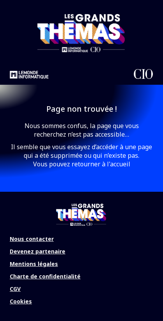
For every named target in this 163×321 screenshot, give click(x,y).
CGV (15, 288)
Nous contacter (32, 239)
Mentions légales (34, 264)
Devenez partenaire (37, 251)
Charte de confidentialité (45, 276)
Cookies (21, 301)
